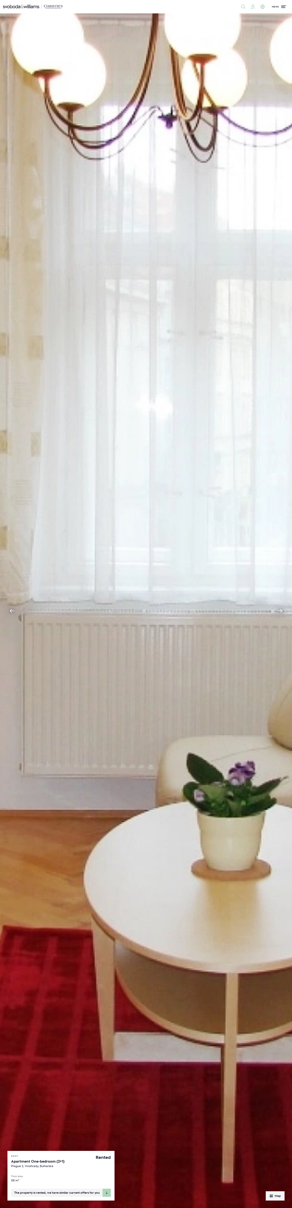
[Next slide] (280, 610)
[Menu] (279, 6)
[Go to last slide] (11, 610)
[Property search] (243, 6)
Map (275, 1196)
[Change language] (262, 6)
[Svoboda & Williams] (33, 7)
